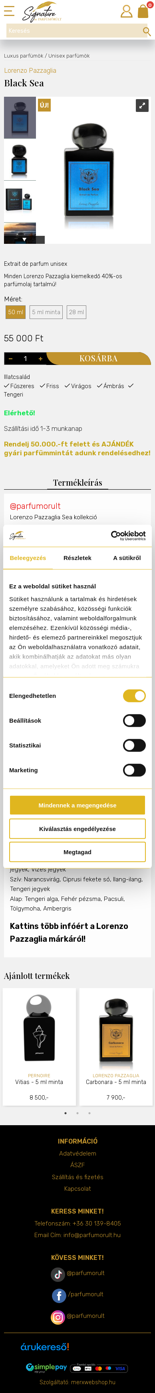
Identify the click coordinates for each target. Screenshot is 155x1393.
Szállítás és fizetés (77, 1177)
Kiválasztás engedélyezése (77, 828)
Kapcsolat (77, 1188)
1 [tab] (66, 1113)
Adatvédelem (77, 1153)
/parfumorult (85, 1294)
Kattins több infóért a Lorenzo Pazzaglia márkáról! (69, 932)
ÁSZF (77, 1165)
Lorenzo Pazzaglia (30, 70)
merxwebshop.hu (93, 1382)
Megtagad (77, 852)
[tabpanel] (39, 1048)
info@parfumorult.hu (92, 1235)
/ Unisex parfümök (67, 56)
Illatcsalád (17, 377)
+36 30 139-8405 (97, 1223)
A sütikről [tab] (127, 557)
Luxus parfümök (23, 56)
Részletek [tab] (77, 557)
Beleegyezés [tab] (28, 557)
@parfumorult (35, 506)
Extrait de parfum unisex (35, 264)
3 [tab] (89, 1113)
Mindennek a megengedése (77, 805)
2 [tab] (77, 1113)
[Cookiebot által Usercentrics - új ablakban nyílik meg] (111, 535)
